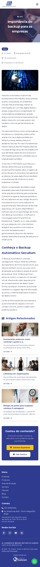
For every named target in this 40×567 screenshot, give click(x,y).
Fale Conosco (20, 454)
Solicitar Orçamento (20, 447)
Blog (4, 494)
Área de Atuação (9, 483)
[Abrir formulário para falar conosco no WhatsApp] (34, 561)
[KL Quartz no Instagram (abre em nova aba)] (10, 533)
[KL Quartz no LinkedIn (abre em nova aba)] (22, 533)
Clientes (5, 490)
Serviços (5, 487)
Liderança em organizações (16, 374)
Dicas (5, 49)
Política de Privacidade (9, 551)
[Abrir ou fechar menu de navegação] (37, 4)
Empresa (5, 477)
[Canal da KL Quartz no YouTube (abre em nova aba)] (16, 533)
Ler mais (7, 352)
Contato (5, 497)
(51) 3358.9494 (10, 508)
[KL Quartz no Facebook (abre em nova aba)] (4, 533)
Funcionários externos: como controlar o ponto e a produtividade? (16, 341)
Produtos (6, 480)
